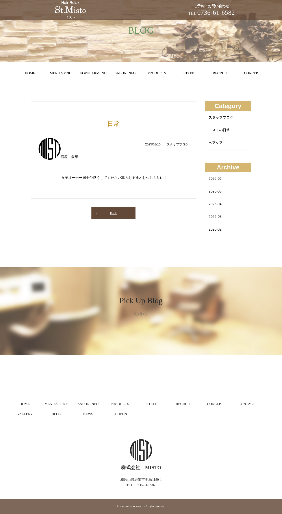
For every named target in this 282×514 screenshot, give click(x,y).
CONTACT (247, 404)
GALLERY (25, 414)
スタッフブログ (221, 117)
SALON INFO (125, 73)
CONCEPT (252, 73)
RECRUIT (220, 73)
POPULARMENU (93, 73)
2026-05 (215, 191)
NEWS (88, 414)
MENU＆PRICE (62, 73)
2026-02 (215, 229)
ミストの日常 (219, 130)
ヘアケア (216, 143)
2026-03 (215, 216)
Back (113, 213)
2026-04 (215, 204)
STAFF (189, 73)
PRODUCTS (157, 73)
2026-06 (215, 178)
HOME (30, 73)
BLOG (56, 414)
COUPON (120, 414)
